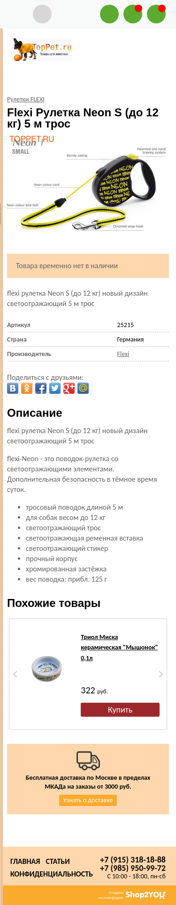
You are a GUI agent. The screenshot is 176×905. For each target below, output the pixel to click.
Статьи (57, 861)
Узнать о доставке (88, 800)
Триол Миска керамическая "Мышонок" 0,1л (119, 647)
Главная (25, 861)
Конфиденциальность (51, 873)
